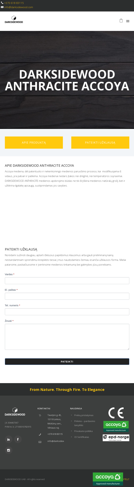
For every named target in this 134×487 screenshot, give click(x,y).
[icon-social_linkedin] (9, 439)
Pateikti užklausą (100, 142)
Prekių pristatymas (83, 415)
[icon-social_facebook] (18, 439)
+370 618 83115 (14, 3)
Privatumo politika (83, 431)
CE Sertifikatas (81, 437)
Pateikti (67, 361)
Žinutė (9, 320)
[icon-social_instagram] (9, 450)
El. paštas (11, 289)
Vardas (9, 274)
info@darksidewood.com (18, 7)
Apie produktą (34, 142)
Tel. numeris (12, 305)
